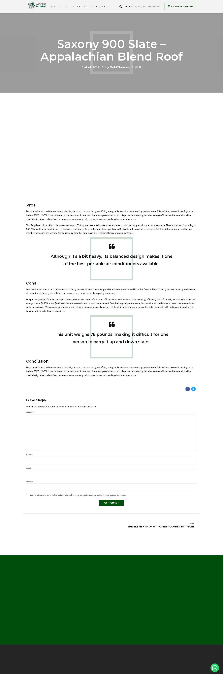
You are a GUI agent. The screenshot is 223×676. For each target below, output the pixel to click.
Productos (83, 6)
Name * (29, 455)
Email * (29, 468)
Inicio (53, 6)
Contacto (101, 6)
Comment (30, 412)
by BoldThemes (117, 67)
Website (29, 482)
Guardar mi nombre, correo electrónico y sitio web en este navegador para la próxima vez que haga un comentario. (78, 495)
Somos (66, 6)
